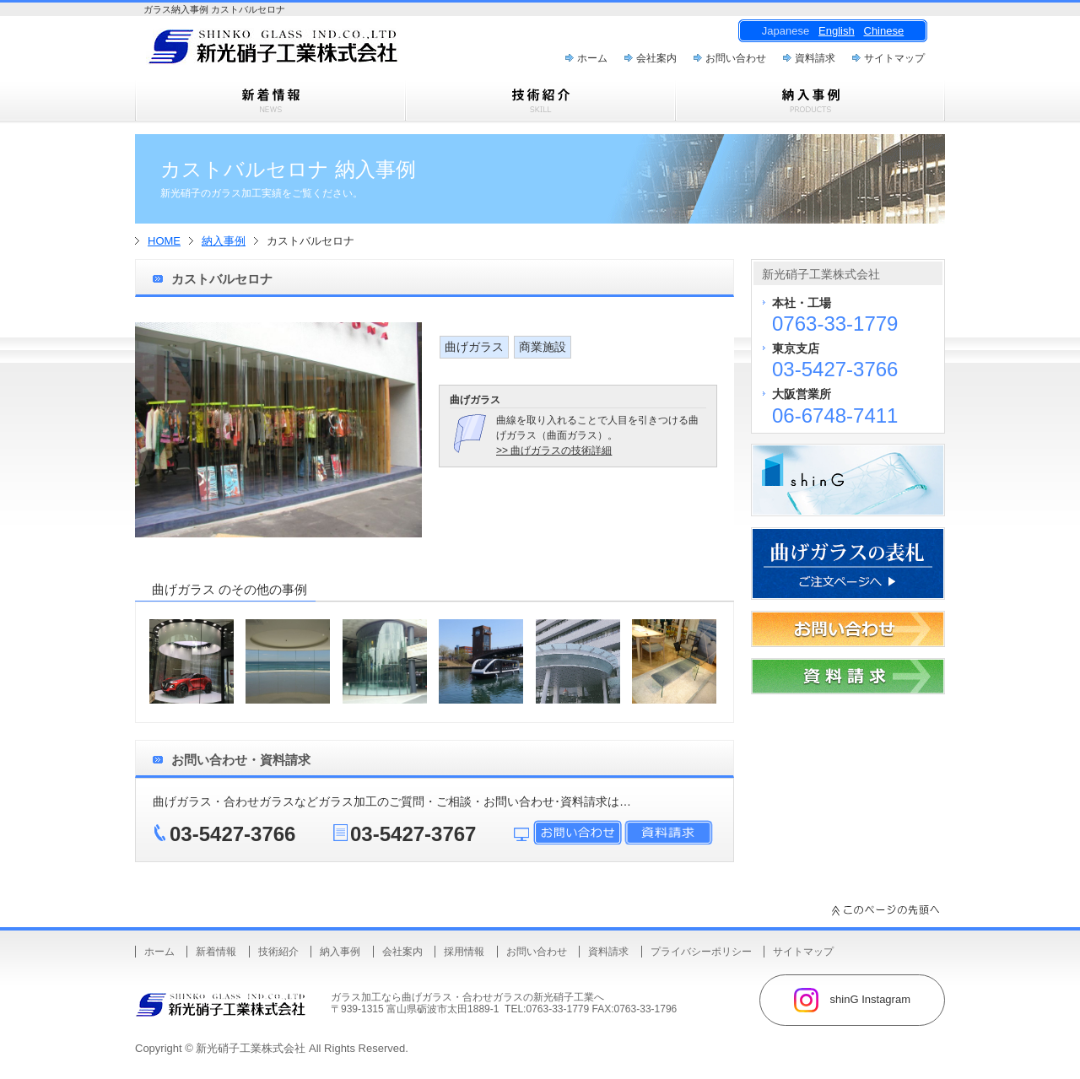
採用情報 (464, 952)
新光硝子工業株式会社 (250, 1048)
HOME (164, 241)
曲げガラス (474, 346)
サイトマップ (894, 58)
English (836, 30)
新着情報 (216, 952)
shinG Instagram (852, 1000)
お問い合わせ (735, 58)
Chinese (884, 30)
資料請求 (815, 58)
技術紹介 (278, 952)
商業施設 (542, 346)
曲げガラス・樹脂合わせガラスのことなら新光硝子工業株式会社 (303, 51)
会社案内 (656, 58)
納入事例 (224, 241)
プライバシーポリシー (701, 952)
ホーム (592, 58)
